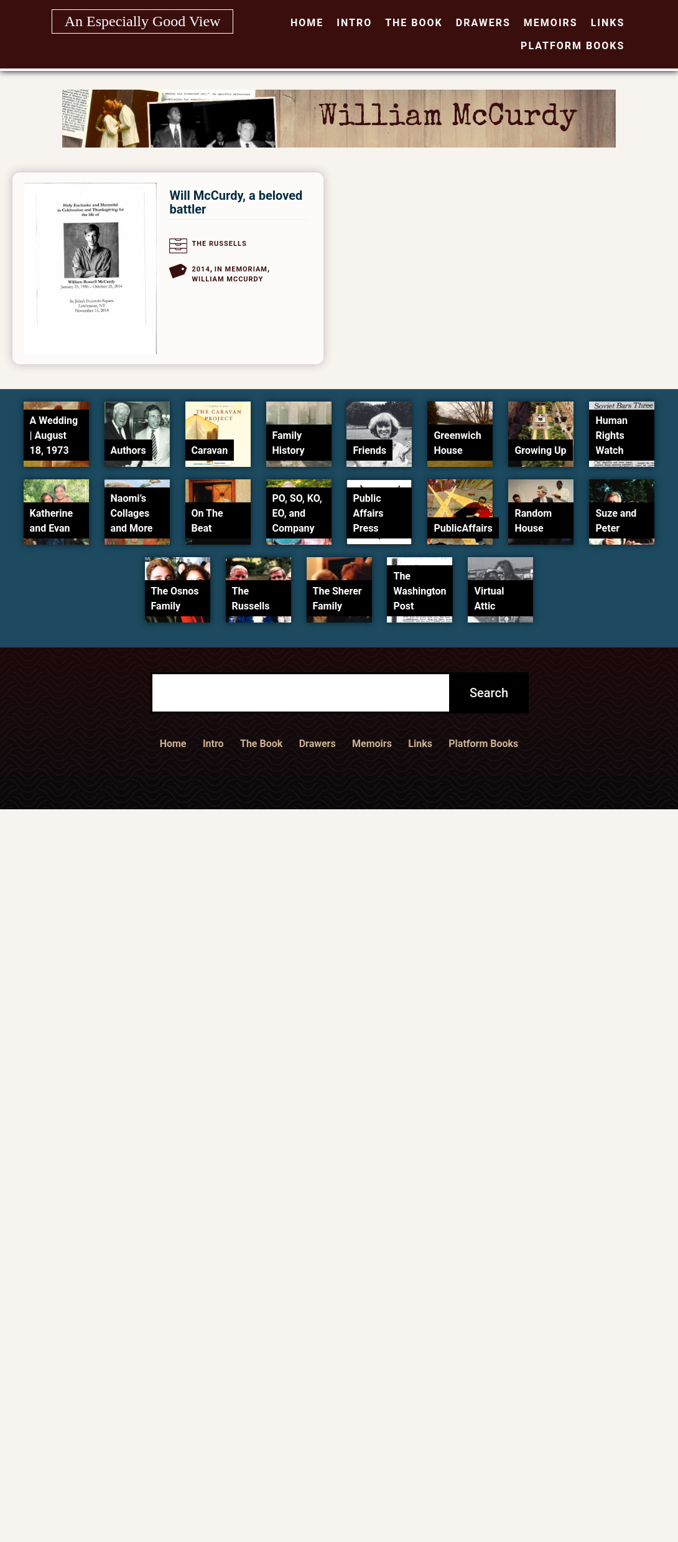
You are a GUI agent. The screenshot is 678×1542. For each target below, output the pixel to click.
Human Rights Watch (611, 435)
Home (306, 23)
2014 (201, 269)
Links (608, 23)
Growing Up (540, 450)
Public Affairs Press (368, 513)
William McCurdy (227, 279)
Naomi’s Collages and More (132, 513)
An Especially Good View (143, 21)
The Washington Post (419, 591)
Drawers (483, 23)
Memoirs (551, 23)
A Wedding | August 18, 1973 (54, 435)
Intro (354, 23)
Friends (369, 450)
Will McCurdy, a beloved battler (235, 202)
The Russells (219, 244)
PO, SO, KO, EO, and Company (297, 513)
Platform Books (573, 46)
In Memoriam (241, 269)
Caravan (210, 450)
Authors (128, 450)
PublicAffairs (463, 528)
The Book (414, 23)
